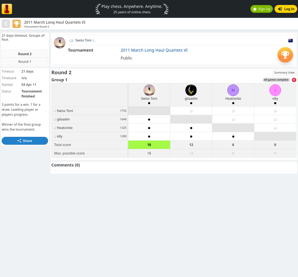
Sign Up (261, 9)
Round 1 (24, 61)
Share (25, 140)
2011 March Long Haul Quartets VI (154, 50)
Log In (286, 9)
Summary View (284, 72)
